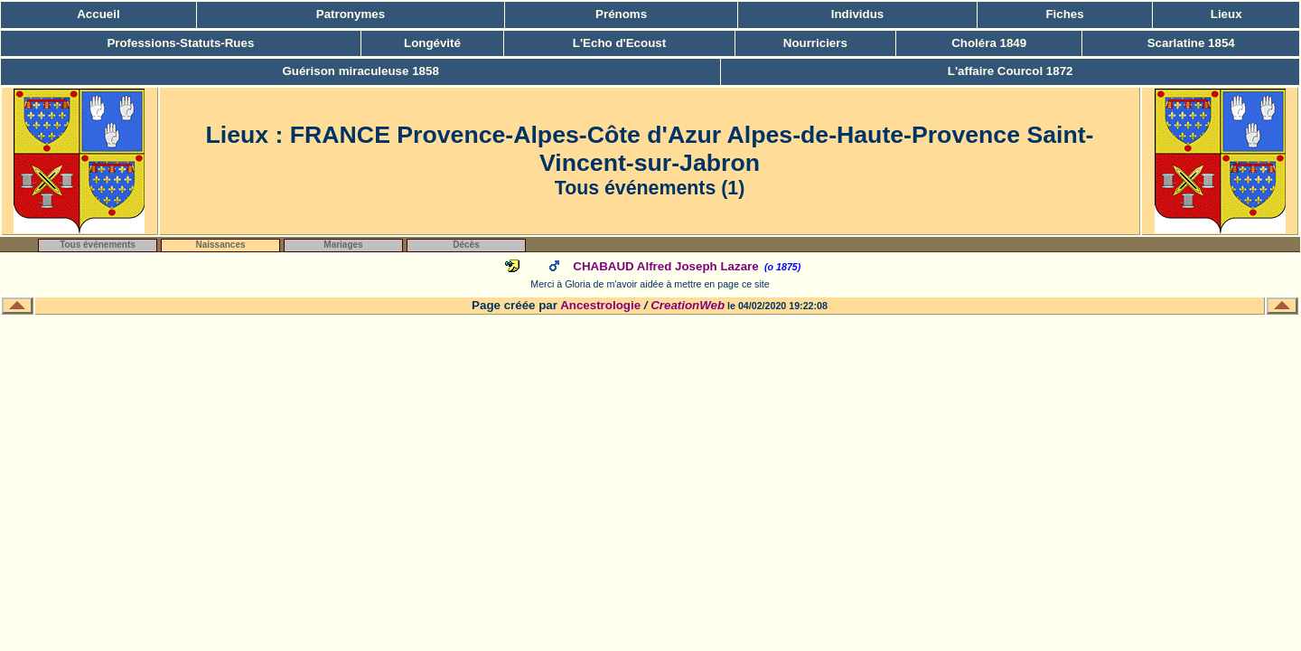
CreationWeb (687, 305)
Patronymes (350, 14)
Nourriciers (815, 43)
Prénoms (621, 14)
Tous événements (98, 245)
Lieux (1226, 14)
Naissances (220, 245)
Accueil (98, 14)
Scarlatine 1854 (1191, 43)
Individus (857, 14)
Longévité (432, 43)
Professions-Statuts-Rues (180, 43)
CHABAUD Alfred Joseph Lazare (665, 266)
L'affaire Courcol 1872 (1010, 71)
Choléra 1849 (988, 43)
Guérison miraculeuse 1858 (360, 71)
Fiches (1064, 14)
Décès (466, 245)
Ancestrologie (600, 305)
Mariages (342, 245)
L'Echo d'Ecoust (619, 43)
